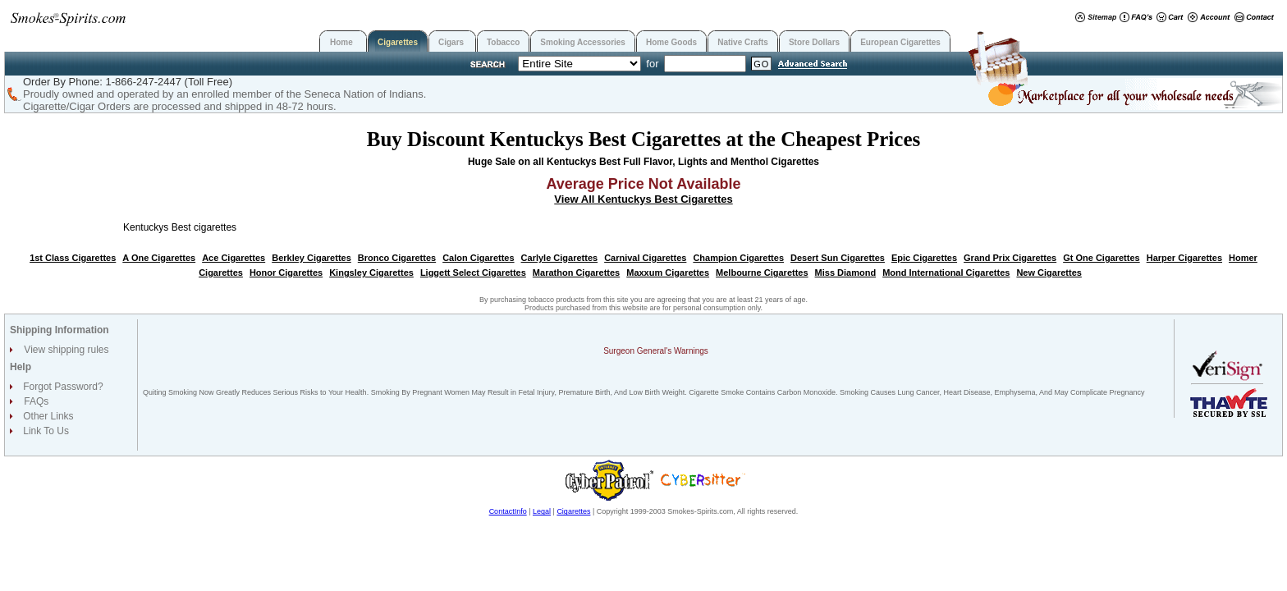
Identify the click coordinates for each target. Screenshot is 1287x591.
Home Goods (671, 42)
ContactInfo (508, 511)
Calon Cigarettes (478, 258)
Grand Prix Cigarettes (1010, 258)
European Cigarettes (900, 42)
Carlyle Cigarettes (559, 258)
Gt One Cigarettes (1101, 258)
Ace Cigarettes (233, 258)
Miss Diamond (846, 272)
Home (341, 42)
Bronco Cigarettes (397, 258)
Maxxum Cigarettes (667, 272)
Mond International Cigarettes (946, 272)
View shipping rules (66, 349)
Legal (542, 511)
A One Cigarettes (158, 258)
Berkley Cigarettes (311, 258)
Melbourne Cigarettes (762, 272)
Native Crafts (742, 42)
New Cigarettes (1048, 272)
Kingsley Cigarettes (371, 272)
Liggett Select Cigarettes (473, 272)
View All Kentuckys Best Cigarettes (643, 199)
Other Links (47, 416)
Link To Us (45, 431)
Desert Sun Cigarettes (837, 258)
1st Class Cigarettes (73, 258)
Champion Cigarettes (738, 258)
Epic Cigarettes (924, 258)
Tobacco (503, 42)
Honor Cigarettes (286, 272)
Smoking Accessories (582, 42)
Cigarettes (398, 42)
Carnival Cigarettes (645, 258)
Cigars (451, 42)
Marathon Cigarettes (576, 272)
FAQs (36, 401)
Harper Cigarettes (1184, 258)
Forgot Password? (62, 386)
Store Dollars (814, 42)
